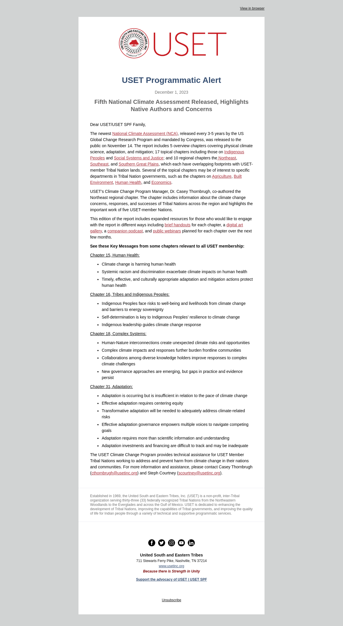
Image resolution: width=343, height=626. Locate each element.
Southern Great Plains (139, 164)
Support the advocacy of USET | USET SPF (171, 579)
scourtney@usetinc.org (199, 473)
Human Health (128, 182)
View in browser (252, 8)
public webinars (167, 231)
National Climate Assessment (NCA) (145, 133)
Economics (161, 182)
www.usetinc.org (171, 566)
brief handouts (178, 225)
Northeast (226, 158)
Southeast (99, 164)
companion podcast (125, 231)
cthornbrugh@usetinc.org (114, 473)
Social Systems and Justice (138, 158)
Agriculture (221, 176)
